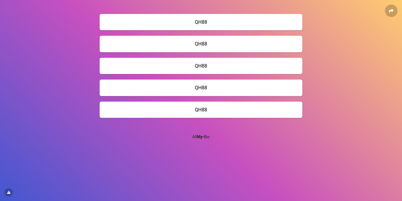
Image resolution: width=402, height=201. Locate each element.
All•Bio (201, 137)
